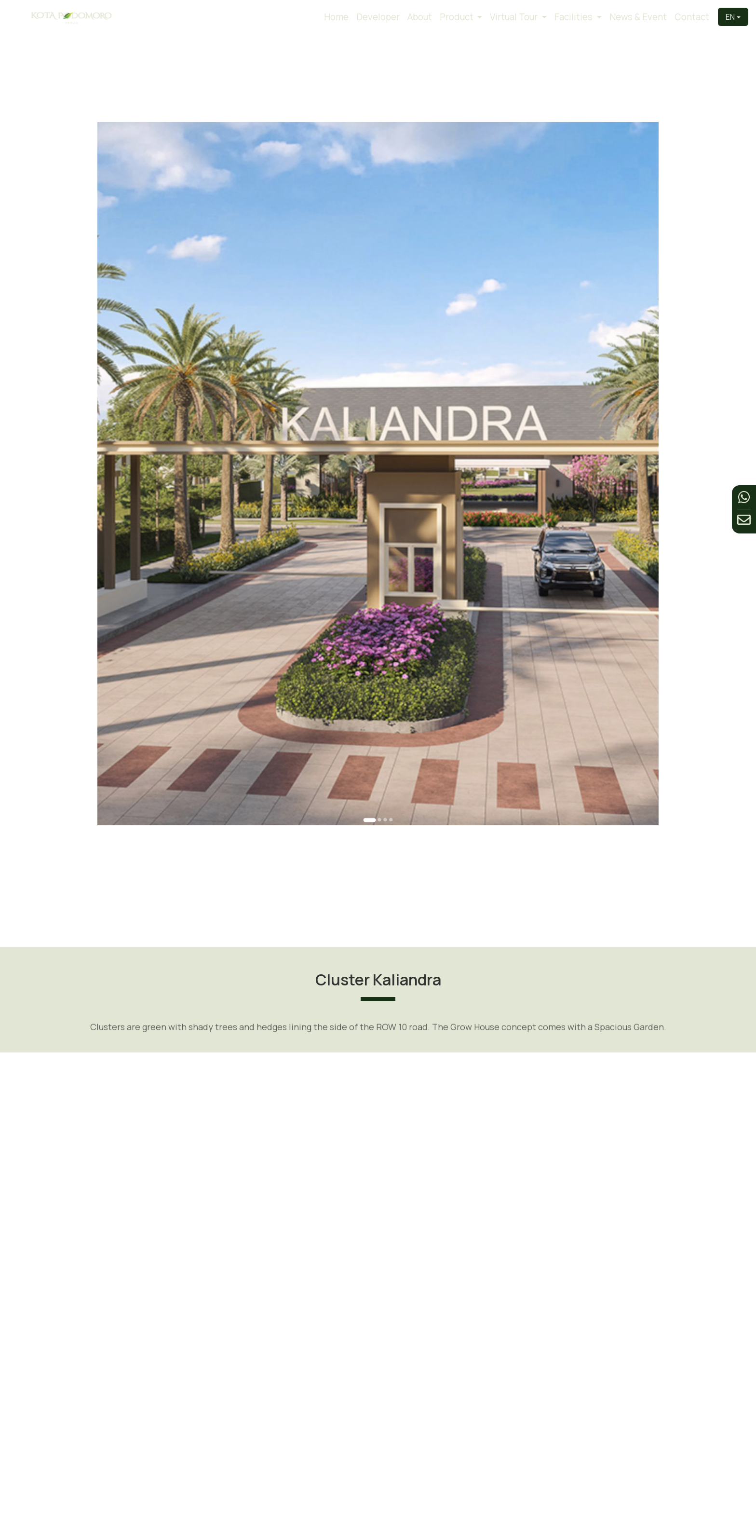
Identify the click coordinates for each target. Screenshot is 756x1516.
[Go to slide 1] (373, 674)
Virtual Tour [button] (515, 17)
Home (336, 17)
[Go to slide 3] (382, 674)
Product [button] (457, 17)
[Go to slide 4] (385, 674)
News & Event (638, 17)
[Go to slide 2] (378, 674)
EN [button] (730, 17)
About (419, 17)
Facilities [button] (574, 17)
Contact (692, 17)
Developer (378, 17)
